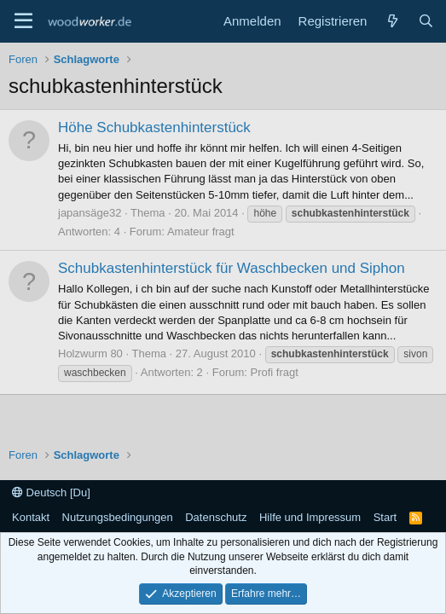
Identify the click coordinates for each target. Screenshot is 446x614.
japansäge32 (89, 212)
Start (385, 517)
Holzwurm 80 (90, 353)
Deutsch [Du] (51, 492)
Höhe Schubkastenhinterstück (154, 127)
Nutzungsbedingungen (117, 517)
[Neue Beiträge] (391, 21)
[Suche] (426, 21)
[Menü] (23, 21)
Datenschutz (215, 517)
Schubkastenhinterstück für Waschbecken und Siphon (231, 268)
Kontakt (30, 517)
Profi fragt (274, 372)
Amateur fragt (201, 231)
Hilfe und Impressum (310, 517)
